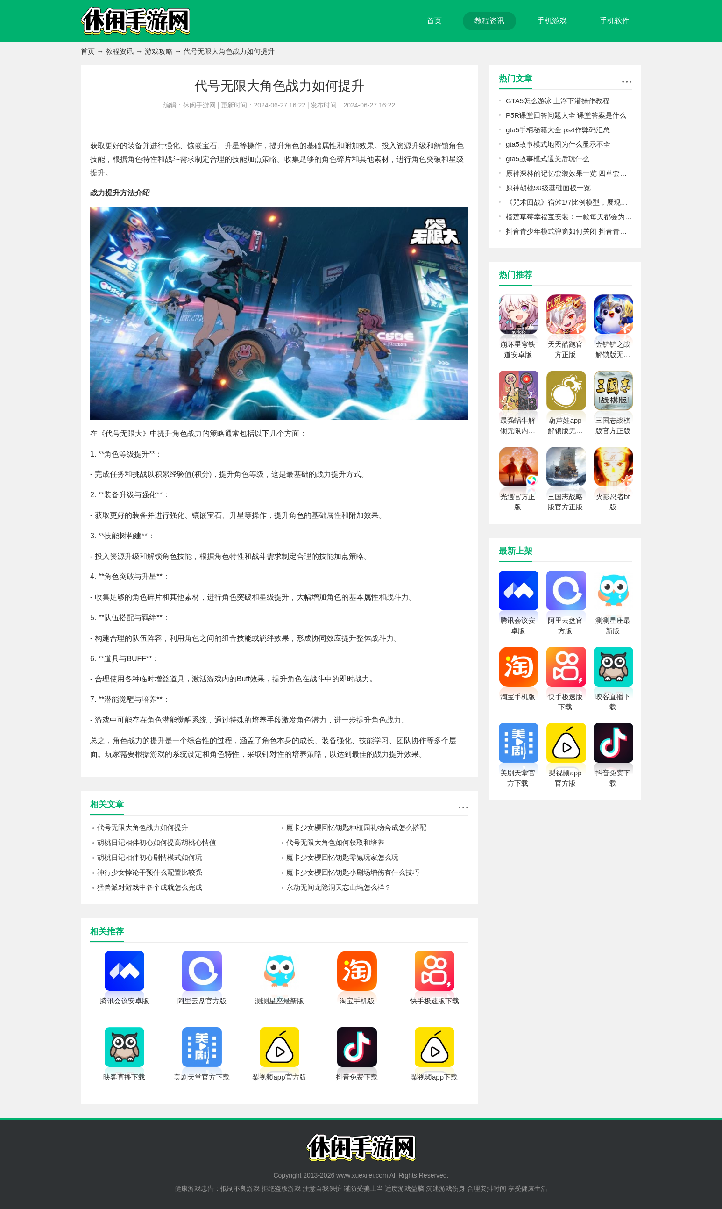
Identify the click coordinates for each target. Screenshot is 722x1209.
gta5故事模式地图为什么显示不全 (558, 144)
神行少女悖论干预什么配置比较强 (149, 872)
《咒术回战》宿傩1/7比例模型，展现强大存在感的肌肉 (569, 202)
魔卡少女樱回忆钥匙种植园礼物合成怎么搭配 (356, 827)
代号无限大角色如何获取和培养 (335, 842)
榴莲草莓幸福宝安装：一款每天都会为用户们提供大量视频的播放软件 (569, 217)
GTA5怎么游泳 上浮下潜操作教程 (557, 101)
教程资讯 (489, 21)
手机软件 (615, 21)
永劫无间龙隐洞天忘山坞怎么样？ (338, 887)
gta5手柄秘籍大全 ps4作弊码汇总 (558, 130)
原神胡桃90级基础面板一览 (548, 188)
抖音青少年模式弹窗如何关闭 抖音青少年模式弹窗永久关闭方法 (569, 231)
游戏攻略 (159, 51)
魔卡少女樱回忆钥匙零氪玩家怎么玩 (342, 857)
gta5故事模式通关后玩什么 (547, 159)
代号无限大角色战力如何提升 (142, 827)
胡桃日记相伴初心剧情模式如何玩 (149, 857)
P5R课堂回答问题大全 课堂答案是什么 (566, 115)
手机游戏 (552, 21)
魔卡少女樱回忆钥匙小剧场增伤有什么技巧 (352, 872)
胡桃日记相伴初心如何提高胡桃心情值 (156, 842)
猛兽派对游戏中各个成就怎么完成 (149, 887)
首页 (434, 21)
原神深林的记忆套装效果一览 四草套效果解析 (569, 173)
